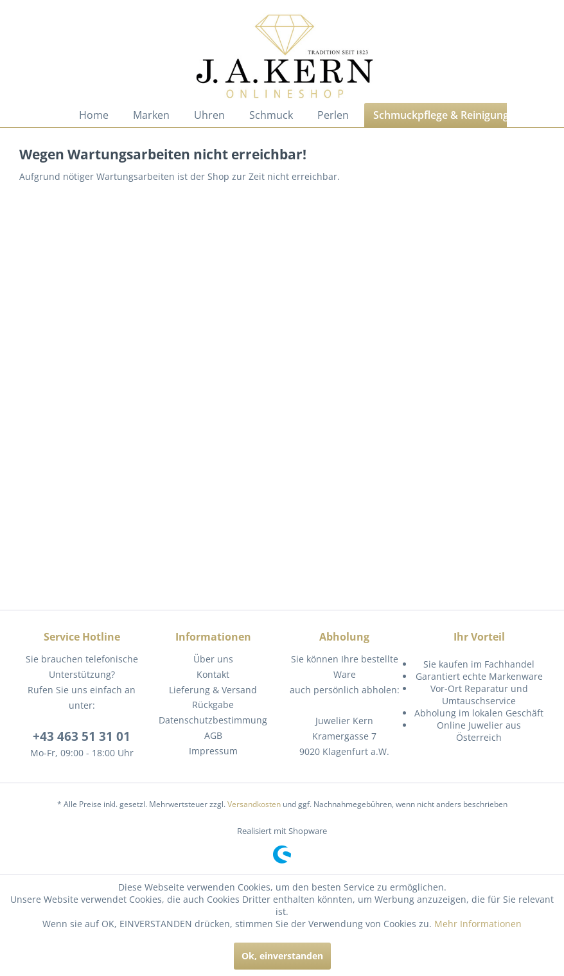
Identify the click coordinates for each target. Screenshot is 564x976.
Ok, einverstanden (282, 956)
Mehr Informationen (478, 924)
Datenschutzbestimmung (213, 720)
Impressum (213, 751)
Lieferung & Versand (213, 690)
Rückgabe (213, 704)
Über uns (213, 659)
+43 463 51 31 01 (81, 736)
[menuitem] (94, 115)
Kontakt (213, 674)
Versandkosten (254, 804)
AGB (213, 735)
